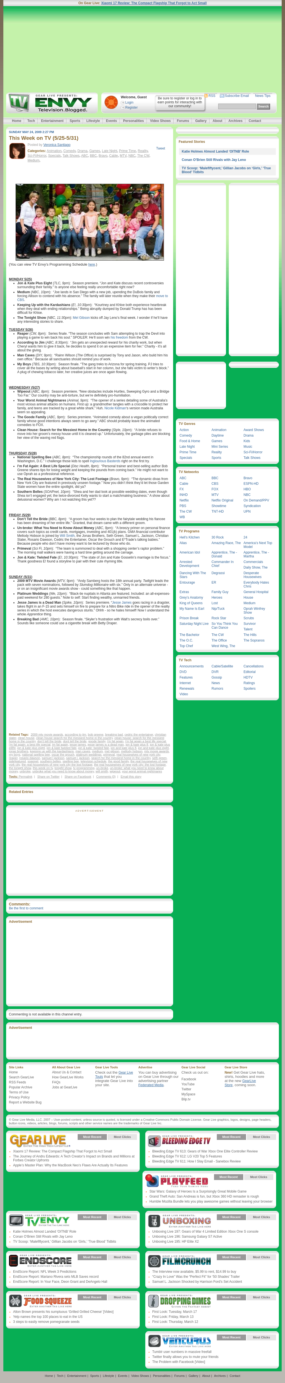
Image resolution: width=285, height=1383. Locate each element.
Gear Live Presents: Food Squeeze (40, 1301)
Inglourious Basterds (105, 461)
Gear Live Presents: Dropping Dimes (179, 1301)
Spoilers (249, 689)
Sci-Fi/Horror (37, 156)
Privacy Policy (19, 1097)
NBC (131, 156)
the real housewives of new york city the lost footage (57, 764)
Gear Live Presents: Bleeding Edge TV (179, 1141)
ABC (84, 156)
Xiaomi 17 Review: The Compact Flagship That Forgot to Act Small (154, 3)
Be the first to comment (26, 908)
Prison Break (189, 618)
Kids (247, 441)
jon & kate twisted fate (61, 748)
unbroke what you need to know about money (63, 771)
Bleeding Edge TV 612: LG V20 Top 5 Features (187, 1156)
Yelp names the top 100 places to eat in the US (48, 1317)
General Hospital (256, 592)
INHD (184, 495)
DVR (215, 672)
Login (129, 102)
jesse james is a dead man (106, 744)
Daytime (218, 435)
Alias (183, 543)
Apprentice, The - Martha (256, 554)
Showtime (219, 506)
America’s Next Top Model (258, 545)
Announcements (192, 666)
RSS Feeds (17, 1082)
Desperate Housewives (253, 575)
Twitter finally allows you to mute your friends (185, 1357)
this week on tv (43, 768)
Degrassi (218, 573)
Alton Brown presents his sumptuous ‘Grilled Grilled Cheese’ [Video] (63, 1312)
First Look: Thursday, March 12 (175, 1322)
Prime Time (127, 151)
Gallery (201, 121)
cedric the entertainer (138, 734)
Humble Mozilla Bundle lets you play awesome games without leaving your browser (210, 1201)
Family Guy (220, 592)
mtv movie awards (156, 751)
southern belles (50, 761)
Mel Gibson (81, 318)
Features (186, 677)
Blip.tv (186, 1099)
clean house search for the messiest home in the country (74, 738)
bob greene (96, 734)
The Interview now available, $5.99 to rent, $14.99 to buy (194, 1272)
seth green (159, 758)
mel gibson (112, 751)
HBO (247, 489)
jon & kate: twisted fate (93, 748)
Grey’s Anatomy (191, 597)
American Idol (190, 552)
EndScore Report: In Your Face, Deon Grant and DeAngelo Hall (60, 1282)
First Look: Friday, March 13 (173, 1317)
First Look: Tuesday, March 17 (174, 1312)
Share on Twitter (48, 776)
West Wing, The (223, 646)
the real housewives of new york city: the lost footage (130, 764)
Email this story (131, 776)
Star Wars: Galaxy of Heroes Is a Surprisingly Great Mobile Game (198, 1191)
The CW (143, 156)
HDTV (248, 677)
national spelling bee (36, 754)
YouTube (188, 1084)
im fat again (60, 744)
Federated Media (151, 1085)
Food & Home (190, 441)
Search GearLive (21, 1077)
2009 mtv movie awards (47, 734)
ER (214, 582)
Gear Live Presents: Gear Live (40, 1141)
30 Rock (218, 537)
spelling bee (71, 761)
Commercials (253, 562)
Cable (113, 156)
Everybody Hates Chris (256, 584)
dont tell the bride (75, 741)
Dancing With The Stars (193, 575)
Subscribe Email (237, 96)
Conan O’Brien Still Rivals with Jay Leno (214, 160)
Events (111, 121)
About (217, 121)
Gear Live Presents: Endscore (40, 1261)
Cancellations (254, 666)
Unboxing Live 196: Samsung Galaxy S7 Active (187, 1236)
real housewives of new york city (138, 754)
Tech (31, 121)
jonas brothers (18, 751)
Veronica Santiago (56, 145)
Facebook (188, 1079)
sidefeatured (17, 761)
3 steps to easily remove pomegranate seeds (46, 1322)
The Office (219, 640)
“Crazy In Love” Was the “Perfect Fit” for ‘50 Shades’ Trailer (196, 1277)
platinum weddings (89, 754)
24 (245, 537)
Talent (248, 629)
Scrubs (249, 618)
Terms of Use (19, 1092)
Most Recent (92, 1137)
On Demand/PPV (256, 500)
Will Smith (67, 536)
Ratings (249, 683)
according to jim (75, 734)
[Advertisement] (142, 49)
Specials (54, 156)
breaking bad (114, 734)
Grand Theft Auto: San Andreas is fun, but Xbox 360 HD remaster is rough (204, 1196)
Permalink (25, 776)
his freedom (119, 337)
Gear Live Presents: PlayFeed (176, 1181)
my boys (14, 754)
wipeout (115, 771)
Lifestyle (93, 121)
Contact (255, 121)
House (248, 597)
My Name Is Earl (192, 609)
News (216, 683)
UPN (247, 511)
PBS (183, 506)
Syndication (252, 506)
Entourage (187, 582)
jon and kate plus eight (153, 748)
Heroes (217, 597)
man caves (82, 751)
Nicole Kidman (115, 408)
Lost (215, 603)
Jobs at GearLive (64, 1087)
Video (184, 694)
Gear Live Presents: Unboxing (179, 1221)
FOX (215, 489)
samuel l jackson (53, 758)
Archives (236, 121)
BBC (93, 156)
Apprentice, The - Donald (224, 554)
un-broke (102, 768)
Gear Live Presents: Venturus (179, 1341)
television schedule (94, 761)
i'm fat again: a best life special (29, 744)
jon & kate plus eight (31, 748)
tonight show (63, 768)
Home (16, 121)
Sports (75, 121)
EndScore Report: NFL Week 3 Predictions (44, 1272)
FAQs (56, 1082)
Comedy (69, 151)
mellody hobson (131, 751)
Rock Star (219, 618)
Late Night (109, 151)
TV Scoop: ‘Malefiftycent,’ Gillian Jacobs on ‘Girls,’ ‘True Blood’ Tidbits (64, 1242)
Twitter (186, 1089)
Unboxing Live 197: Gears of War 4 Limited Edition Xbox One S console (205, 1231)
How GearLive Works (67, 1077)
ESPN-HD (251, 484)
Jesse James (122, 602)
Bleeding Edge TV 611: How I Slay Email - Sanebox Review (196, 1161)
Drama (82, 151)
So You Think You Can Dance (225, 626)
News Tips (262, 96)
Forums (183, 121)
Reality (143, 151)
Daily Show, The (256, 567)
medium (97, 751)
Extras (184, 592)
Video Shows (160, 121)
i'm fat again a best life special (145, 741)
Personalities (133, 121)
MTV (123, 156)
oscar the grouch (63, 754)
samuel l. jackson (78, 758)
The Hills (250, 635)
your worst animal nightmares (142, 771)
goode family (96, 741)
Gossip (217, 677)
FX (182, 489)
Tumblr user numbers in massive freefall (182, 1352)
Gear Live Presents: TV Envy (40, 1221)
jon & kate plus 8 (137, 744)
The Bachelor (189, 635)
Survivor (250, 624)
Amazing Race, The (226, 543)
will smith (102, 771)
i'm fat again (115, 741)
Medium (34, 160)
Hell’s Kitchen (190, 537)
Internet (185, 683)
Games (94, 151)
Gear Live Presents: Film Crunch (179, 1261)
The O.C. (186, 640)
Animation (54, 151)
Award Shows (254, 430)
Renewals (187, 689)
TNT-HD (218, 511)
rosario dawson (29, 758)
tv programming (83, 768)
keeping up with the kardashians (52, 751)
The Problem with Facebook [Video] (178, 1362)
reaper (13, 758)
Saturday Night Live (194, 624)
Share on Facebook (78, 776)
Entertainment (52, 121)
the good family (118, 761)
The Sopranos (254, 640)
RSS (211, 96)
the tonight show (20, 768)
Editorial (249, 672)
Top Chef (186, 646)
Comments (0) (106, 776)
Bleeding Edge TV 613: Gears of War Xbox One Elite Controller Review (205, 1151)
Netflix (184, 500)
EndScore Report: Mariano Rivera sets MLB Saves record (56, 1277)
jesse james (78, 744)
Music (248, 447)
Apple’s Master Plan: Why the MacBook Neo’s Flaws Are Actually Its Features (70, 1165)
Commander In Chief (223, 564)
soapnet (33, 761)
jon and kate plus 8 (123, 748)
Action (184, 430)
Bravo (103, 156)
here (91, 264)
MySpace (188, 1094)
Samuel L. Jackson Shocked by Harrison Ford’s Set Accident (197, 1282)
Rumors (217, 689)
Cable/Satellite (222, 666)
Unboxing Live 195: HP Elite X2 (175, 1242)
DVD (183, 672)
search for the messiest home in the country (121, 758)
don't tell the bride (49, 741)
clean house (26, 738)
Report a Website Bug (25, 1102)
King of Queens (191, 603)
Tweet (160, 148)
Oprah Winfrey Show (254, 611)
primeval (109, 754)
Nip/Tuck (218, 609)
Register (131, 107)
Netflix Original (222, 500)
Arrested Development (189, 564)
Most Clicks (122, 1137)
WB (182, 517)
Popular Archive (20, 1087)
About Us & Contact (66, 1072)
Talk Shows (71, 156)
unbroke (25, 771)
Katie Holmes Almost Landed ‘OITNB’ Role (215, 151)
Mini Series (220, 447)
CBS (215, 484)
